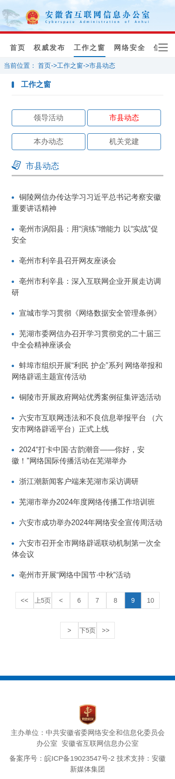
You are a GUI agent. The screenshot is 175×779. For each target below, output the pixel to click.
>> (105, 630)
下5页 (87, 630)
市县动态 (102, 65)
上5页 (43, 600)
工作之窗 (89, 47)
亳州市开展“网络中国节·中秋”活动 (75, 575)
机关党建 (124, 141)
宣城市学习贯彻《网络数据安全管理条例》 (90, 313)
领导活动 (48, 118)
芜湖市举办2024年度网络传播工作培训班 (87, 502)
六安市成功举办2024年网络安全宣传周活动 (91, 523)
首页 (18, 47)
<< (24, 600)
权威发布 (49, 47)
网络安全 (130, 47)
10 (150, 600)
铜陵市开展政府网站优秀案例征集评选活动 (90, 397)
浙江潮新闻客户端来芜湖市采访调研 (79, 481)
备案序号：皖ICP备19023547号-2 (61, 758)
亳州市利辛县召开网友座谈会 (67, 261)
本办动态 (48, 141)
